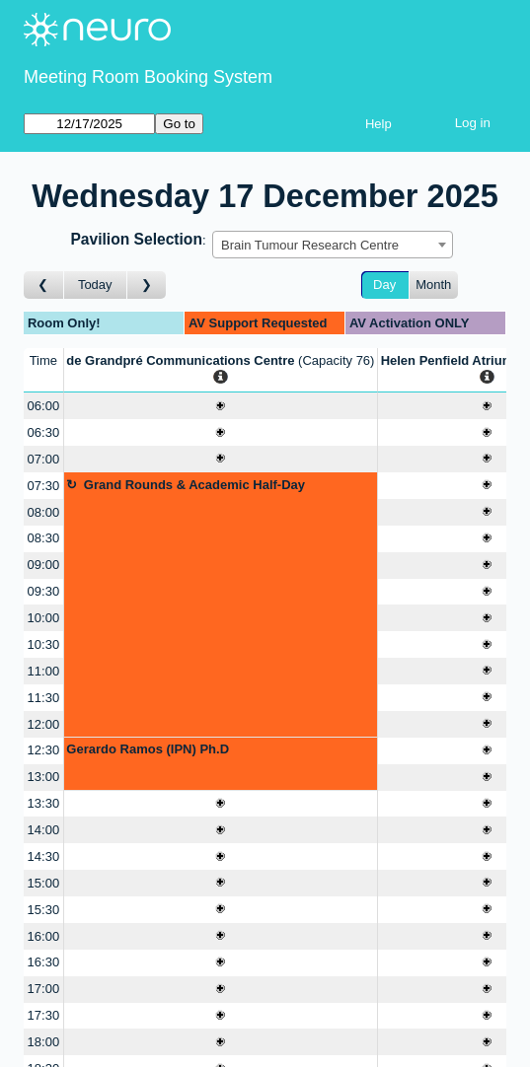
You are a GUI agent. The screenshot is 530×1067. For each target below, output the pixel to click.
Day (384, 284)
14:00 (44, 829)
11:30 (44, 697)
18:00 (44, 1041)
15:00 (44, 883)
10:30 (44, 644)
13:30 (44, 803)
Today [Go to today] (95, 284)
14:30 (44, 856)
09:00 (44, 564)
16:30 (44, 962)
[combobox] (332, 244)
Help (378, 123)
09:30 (44, 591)
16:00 (44, 936)
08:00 (44, 512)
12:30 (44, 750)
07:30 (44, 485)
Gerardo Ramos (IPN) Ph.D (147, 749)
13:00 (44, 776)
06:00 (44, 405)
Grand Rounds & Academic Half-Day (194, 484)
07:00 (44, 459)
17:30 (44, 1015)
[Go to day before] (44, 285)
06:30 (44, 432)
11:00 (44, 671)
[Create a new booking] (220, 405)
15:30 (44, 909)
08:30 (44, 538)
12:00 (44, 724)
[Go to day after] (147, 285)
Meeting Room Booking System (148, 77)
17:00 (44, 988)
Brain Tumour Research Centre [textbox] (310, 245)
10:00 (44, 617)
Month (433, 284)
